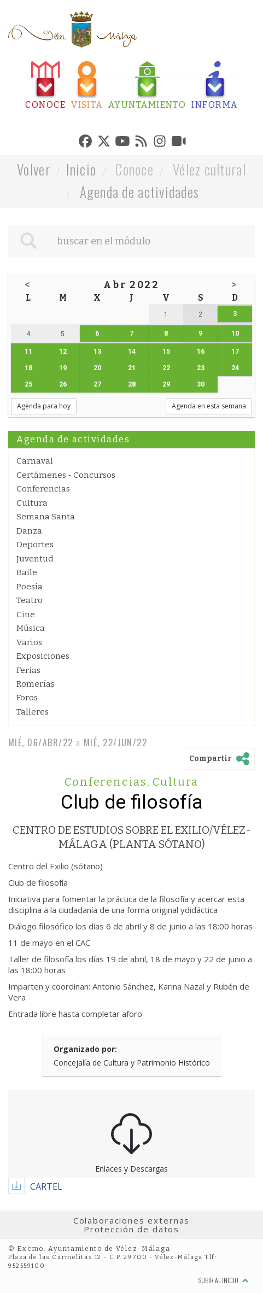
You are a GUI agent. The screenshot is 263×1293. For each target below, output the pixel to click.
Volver (33, 169)
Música (30, 628)
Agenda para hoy (44, 406)
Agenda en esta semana (209, 406)
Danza (29, 531)
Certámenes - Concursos (65, 475)
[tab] (45, 85)
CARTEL (46, 1186)
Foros (27, 698)
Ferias (28, 670)
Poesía (29, 587)
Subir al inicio (223, 1280)
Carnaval (34, 461)
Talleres (32, 712)
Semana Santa (45, 517)
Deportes (35, 544)
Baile (26, 572)
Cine (25, 614)
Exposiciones (42, 656)
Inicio (81, 169)
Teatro (29, 600)
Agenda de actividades (140, 192)
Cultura (32, 503)
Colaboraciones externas (131, 1220)
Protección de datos (131, 1229)
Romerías (35, 684)
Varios (29, 642)
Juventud (35, 559)
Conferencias (43, 489)
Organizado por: (85, 1049)
